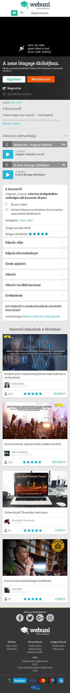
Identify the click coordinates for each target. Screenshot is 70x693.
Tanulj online (58, 645)
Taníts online (35, 645)
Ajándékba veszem (17, 94)
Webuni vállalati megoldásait (41, 316)
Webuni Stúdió (35, 652)
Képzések (58, 648)
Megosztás (12, 88)
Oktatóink (11, 648)
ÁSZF (35, 664)
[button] (11, 123)
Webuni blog (35, 648)
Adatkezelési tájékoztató (35, 661)
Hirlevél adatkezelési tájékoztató (35, 667)
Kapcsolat (11, 645)
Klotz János (16, 102)
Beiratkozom (40, 79)
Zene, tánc (26, 220)
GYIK (35, 670)
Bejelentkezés (39, 13)
